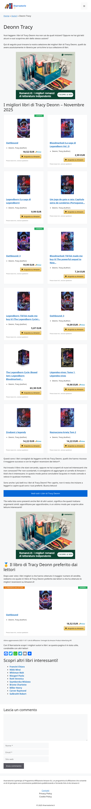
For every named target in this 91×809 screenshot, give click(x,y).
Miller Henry (16, 687)
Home (6, 16)
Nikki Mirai (15, 669)
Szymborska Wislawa (20, 681)
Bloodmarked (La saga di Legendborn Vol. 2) (63, 144)
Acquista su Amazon (32, 156)
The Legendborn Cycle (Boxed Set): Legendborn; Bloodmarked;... (21, 376)
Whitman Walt (17, 672)
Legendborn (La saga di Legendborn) (18, 201)
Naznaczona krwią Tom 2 (63, 432)
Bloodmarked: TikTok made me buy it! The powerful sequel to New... (66, 259)
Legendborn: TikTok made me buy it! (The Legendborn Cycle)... (23, 317)
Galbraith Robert (18, 693)
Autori (14, 16)
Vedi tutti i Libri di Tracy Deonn (45, 493)
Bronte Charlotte (18, 684)
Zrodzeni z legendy (16, 432)
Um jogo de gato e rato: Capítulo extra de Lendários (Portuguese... (67, 201)
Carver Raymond (18, 690)
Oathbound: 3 (13, 255)
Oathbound (12, 142)
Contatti (45, 790)
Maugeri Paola (17, 675)
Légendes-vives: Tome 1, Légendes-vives (62, 374)
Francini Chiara (17, 666)
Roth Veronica (17, 678)
